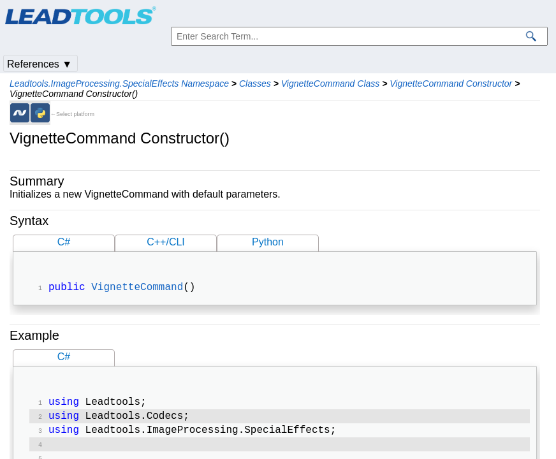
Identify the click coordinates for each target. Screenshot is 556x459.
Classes (255, 83)
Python (268, 242)
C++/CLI (166, 242)
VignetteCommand (137, 289)
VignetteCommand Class (330, 83)
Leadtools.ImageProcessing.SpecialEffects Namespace (119, 83)
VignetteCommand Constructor (451, 83)
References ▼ (39, 64)
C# (63, 242)
